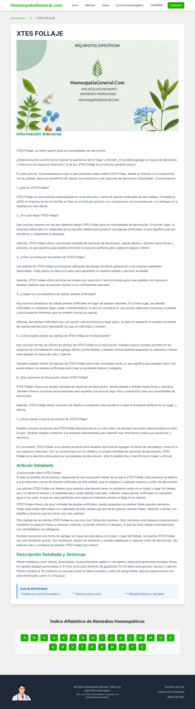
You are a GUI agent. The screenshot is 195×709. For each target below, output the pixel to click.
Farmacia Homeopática (129, 5)
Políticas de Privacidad (171, 691)
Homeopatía (18, 18)
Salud (105, 5)
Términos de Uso (174, 686)
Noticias (90, 5)
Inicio (75, 5)
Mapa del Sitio (176, 696)
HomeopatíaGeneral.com (37, 5)
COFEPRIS (157, 5)
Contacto (175, 5)
